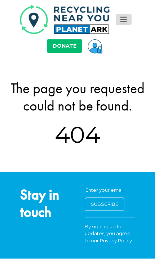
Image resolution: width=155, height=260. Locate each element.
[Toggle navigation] (124, 19)
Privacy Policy (116, 240)
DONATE (64, 46)
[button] (95, 46)
